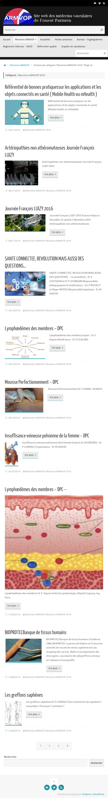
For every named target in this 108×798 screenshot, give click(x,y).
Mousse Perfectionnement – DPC (32, 382)
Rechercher (10, 756)
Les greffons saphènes (24, 695)
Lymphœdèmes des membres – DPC (34, 328)
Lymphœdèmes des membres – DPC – (35, 489)
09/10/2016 (14, 310)
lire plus (56, 117)
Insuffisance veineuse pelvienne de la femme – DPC (47, 436)
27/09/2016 (14, 614)
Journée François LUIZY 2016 (29, 209)
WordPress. (99, 794)
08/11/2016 (14, 130)
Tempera (86, 794)
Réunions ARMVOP (20, 65)
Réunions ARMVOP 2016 (38, 130)
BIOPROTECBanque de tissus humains (35, 632)
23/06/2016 (14, 677)
